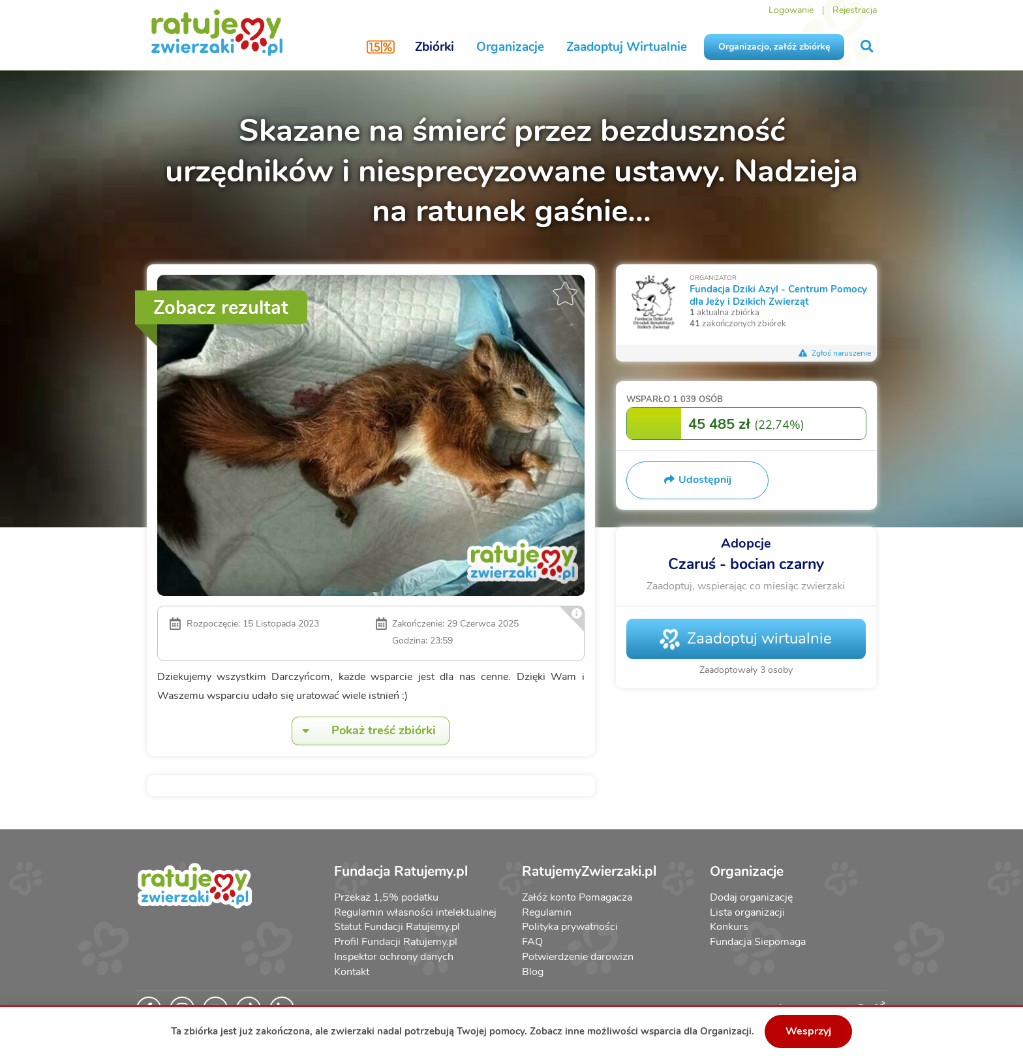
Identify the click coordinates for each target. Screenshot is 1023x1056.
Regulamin (547, 912)
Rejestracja (854, 10)
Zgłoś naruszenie (835, 353)
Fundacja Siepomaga (758, 942)
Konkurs (729, 927)
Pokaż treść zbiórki (364, 730)
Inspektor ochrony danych (393, 957)
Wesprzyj (808, 1031)
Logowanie (791, 10)
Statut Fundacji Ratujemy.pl (397, 927)
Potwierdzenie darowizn (578, 957)
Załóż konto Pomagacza (577, 897)
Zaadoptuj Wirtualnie (626, 47)
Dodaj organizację (751, 897)
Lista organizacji (747, 912)
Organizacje (510, 47)
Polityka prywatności (570, 927)
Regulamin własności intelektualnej (415, 912)
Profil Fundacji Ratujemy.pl (395, 942)
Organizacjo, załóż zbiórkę (774, 46)
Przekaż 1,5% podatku (386, 897)
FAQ (532, 942)
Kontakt (351, 972)
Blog (532, 972)
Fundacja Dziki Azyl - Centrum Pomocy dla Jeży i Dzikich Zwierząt (778, 294)
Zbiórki (434, 47)
